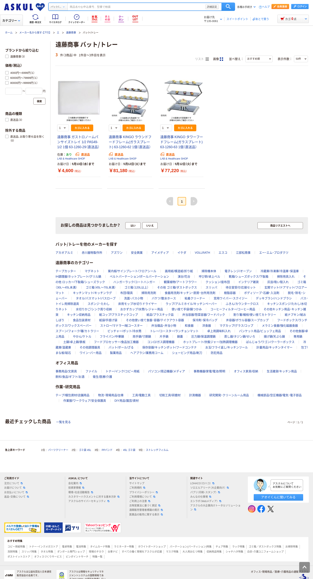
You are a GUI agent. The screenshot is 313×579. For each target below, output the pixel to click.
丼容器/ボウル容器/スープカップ (247, 320)
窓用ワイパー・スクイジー (230, 298)
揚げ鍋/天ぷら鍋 (274, 336)
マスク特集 (172, 551)
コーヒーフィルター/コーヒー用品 (232, 309)
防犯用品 (216, 352)
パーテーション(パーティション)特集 (191, 546)
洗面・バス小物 (133, 298)
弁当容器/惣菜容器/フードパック (203, 314)
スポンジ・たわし (99, 303)
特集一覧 (97, 556)
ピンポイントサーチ (77, 556)
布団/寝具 (126, 293)
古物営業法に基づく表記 (144, 505)
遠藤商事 (71, 32)
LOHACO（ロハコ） (202, 483)
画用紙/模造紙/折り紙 (179, 271)
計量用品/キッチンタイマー (274, 347)
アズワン (117, 252)
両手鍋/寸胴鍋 (142, 336)
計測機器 (195, 395)
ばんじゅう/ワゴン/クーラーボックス (270, 342)
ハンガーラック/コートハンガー (134, 282)
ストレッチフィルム (157, 450)
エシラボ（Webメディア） (205, 501)
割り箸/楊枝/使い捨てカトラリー (254, 314)
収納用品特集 (214, 551)
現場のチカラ (96, 551)
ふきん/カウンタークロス (242, 303)
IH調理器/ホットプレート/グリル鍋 (78, 276)
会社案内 (75, 483)
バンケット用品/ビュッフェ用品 (260, 331)
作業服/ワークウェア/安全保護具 (84, 400)
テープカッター (66, 271)
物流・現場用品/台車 (111, 395)
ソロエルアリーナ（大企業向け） (209, 487)
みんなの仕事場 (200, 496)
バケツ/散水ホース (164, 298)
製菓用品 (116, 352)
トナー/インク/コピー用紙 (123, 371)
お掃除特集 (291, 546)
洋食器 (206, 325)
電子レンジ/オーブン (238, 271)
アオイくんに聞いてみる (278, 497)
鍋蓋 (180, 336)
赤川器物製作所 (92, 252)
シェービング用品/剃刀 (187, 352)
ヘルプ (266, 7)
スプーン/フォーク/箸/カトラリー (77, 331)
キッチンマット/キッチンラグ (92, 293)
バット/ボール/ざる (121, 347)
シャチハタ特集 (234, 551)
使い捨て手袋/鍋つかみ (187, 309)
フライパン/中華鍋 (112, 336)
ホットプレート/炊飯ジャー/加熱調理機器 (210, 342)
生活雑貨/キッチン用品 (282, 371)
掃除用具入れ (286, 276)
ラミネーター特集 (124, 546)
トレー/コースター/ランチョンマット (174, 331)
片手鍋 (164, 336)
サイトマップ (136, 483)
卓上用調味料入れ (219, 331)
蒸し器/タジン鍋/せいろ (239, 336)
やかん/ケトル (82, 336)
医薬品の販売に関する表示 (146, 514)
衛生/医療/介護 (102, 376)
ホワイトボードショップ (152, 546)
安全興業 (137, 252)
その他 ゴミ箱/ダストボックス (177, 287)
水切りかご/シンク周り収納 (94, 309)
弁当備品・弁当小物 (163, 325)
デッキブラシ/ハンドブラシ (274, 298)
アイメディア (160, 252)
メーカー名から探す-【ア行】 (34, 32)
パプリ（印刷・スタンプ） (205, 492)
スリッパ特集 (29, 551)
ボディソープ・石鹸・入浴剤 (261, 293)
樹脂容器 (230, 293)
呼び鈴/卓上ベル (209, 276)
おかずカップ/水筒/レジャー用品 (141, 309)
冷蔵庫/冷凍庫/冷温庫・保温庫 (279, 271)
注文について (13, 483)
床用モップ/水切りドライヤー (137, 303)
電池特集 (81, 546)
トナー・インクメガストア (43, 546)
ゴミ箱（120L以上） (136, 287)
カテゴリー (11, 20)
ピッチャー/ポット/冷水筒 (124, 331)
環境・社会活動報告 (80, 492)
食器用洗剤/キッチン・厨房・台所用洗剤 (190, 293)
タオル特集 (47, 551)
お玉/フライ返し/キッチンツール (226, 347)
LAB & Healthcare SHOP (71, 158)
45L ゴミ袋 (129, 450)
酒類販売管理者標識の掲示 (146, 510)
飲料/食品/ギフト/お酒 (70, 376)
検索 (228, 7)
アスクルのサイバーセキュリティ (88, 501)
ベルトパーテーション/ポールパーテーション (139, 276)
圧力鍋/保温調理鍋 (203, 336)
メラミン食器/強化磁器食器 (280, 325)
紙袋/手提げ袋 (108, 320)
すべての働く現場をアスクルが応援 (142, 551)
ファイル (91, 371)
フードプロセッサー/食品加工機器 (116, 342)
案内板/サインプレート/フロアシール (132, 271)
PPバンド (107, 450)
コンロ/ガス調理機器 (161, 342)
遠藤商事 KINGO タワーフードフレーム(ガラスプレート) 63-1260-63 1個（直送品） (181, 142)
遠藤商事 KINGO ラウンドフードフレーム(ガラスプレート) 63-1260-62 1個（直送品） (130, 142)
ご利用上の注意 (139, 501)
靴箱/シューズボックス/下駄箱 (249, 276)
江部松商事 (243, 252)
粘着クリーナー (195, 298)
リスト (202, 59)
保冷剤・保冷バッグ (205, 320)
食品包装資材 (82, 320)
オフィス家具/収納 (246, 371)
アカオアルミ (64, 252)
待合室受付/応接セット (241, 287)
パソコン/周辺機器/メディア (166, 371)
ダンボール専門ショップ (71, 551)
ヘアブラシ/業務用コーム (146, 352)
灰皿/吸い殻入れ (278, 282)
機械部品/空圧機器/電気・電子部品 (279, 395)
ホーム (9, 32)
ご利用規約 (137, 487)
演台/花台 (184, 276)
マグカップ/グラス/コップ (237, 325)
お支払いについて (16, 492)
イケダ (181, 252)
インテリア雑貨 (248, 282)
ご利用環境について (142, 496)
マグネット (92, 271)
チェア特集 (222, 546)
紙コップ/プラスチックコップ (118, 314)
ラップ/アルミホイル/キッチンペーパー (191, 303)
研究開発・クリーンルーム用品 (229, 395)
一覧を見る (63, 422)
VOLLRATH (202, 252)
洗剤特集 (13, 551)
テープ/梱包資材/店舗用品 (72, 395)
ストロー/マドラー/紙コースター (121, 325)
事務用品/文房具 (66, 371)
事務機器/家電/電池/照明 (209, 371)
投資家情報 (76, 487)
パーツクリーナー (58, 450)
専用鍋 (298, 336)
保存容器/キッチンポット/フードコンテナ (169, 347)
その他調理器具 (90, 347)
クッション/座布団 (218, 282)
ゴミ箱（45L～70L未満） (101, 287)
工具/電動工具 (141, 395)
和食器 (189, 325)
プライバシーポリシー (143, 492)
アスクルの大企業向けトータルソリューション (215, 507)
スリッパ (211, 287)
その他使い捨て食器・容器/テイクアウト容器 (155, 320)
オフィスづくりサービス (48, 556)
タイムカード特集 (100, 546)
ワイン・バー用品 (91, 352)
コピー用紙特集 (16, 546)
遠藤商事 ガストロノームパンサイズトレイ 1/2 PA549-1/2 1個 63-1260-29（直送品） (78, 142)
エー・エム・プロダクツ (273, 252)
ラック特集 (238, 546)
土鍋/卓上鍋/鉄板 (74, 342)
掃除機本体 (209, 271)
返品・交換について (16, 496)
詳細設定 (212, 6)
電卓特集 (67, 546)
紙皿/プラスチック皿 (160, 314)
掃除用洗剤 (148, 293)
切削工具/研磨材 (170, 395)
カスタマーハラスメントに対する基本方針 (93, 496)
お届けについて (14, 487)
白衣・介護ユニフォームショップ (265, 551)
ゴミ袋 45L (85, 450)
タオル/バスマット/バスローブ (96, 298)
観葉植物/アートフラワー (180, 282)
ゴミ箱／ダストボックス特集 (265, 546)
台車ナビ (113, 551)
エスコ (223, 252)
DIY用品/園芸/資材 (126, 400)
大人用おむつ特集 (192, 551)
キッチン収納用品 (79, 314)
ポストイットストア (19, 556)
